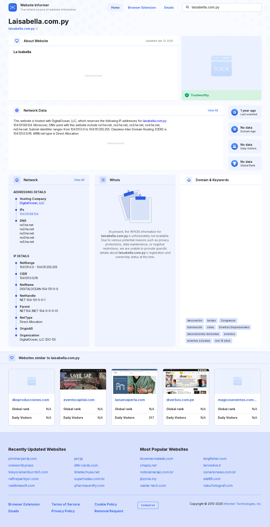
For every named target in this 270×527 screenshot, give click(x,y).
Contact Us (148, 505)
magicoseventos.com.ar (238, 400)
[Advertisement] (93, 87)
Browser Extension (142, 7)
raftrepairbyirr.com (23, 479)
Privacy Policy (63, 511)
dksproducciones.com (30, 400)
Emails (169, 7)
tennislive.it (212, 465)
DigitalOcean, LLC (32, 203)
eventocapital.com (78, 400)
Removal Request (108, 511)
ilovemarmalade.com (156, 458)
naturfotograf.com (218, 485)
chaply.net (148, 465)
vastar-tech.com (153, 485)
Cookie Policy (105, 504)
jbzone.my (148, 479)
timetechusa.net (86, 472)
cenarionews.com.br (219, 472)
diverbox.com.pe (180, 400)
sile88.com (211, 479)
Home (115, 7)
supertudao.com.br (89, 479)
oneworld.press (20, 465)
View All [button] (213, 110)
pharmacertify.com (89, 485)
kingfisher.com (215, 458)
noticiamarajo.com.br (157, 472)
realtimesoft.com (21, 485)
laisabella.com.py (23, 28)
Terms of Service (65, 504)
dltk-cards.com (86, 465)
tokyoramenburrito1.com (28, 472)
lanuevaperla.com (130, 400)
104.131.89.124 (29, 214)
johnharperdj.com (22, 458)
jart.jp (78, 458)
